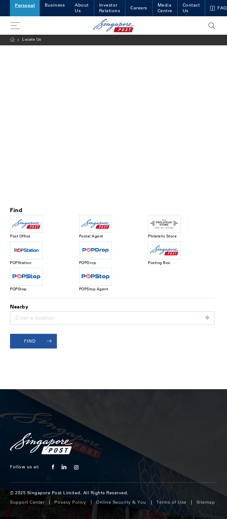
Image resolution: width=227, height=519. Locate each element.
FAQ (218, 8)
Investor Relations (109, 8)
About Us (82, 8)
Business (55, 5)
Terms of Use (171, 502)
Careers (138, 8)
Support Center (27, 502)
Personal (25, 5)
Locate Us (31, 39)
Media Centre (165, 8)
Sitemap (205, 502)
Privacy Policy (70, 502)
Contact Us (191, 8)
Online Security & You (121, 502)
